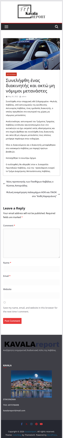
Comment (9, 225)
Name (7, 262)
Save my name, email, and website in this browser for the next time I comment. (30, 309)
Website (7, 289)
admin (23, 96)
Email (6, 276)
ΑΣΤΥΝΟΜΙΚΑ (11, 74)
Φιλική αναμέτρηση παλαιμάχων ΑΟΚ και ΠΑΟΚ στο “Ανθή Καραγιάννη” (33, 194)
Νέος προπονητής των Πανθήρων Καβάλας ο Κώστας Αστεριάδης (28, 183)
